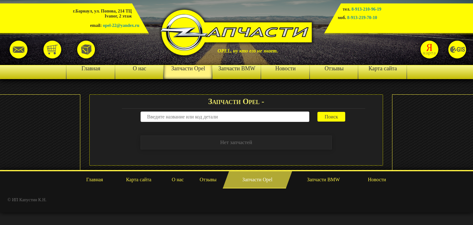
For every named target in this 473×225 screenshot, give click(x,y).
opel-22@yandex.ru (121, 25)
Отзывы (334, 68)
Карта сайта (383, 68)
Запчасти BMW (236, 68)
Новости (285, 68)
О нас (139, 68)
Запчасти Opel (188, 68)
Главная (91, 68)
